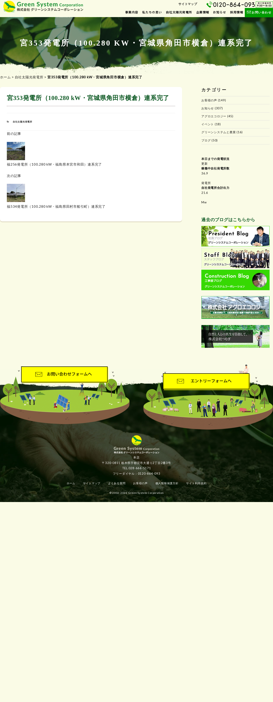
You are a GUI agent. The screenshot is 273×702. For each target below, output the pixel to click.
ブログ (206, 140)
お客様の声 (209, 100)
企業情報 (202, 12)
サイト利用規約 (196, 483)
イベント (207, 124)
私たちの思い (152, 12)
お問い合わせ (258, 12)
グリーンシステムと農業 (218, 132)
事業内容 (131, 12)
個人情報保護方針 (167, 483)
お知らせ (219, 12)
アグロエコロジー (213, 116)
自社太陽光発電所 (179, 12)
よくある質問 (117, 483)
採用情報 (236, 12)
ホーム (5, 77)
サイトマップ (187, 4)
